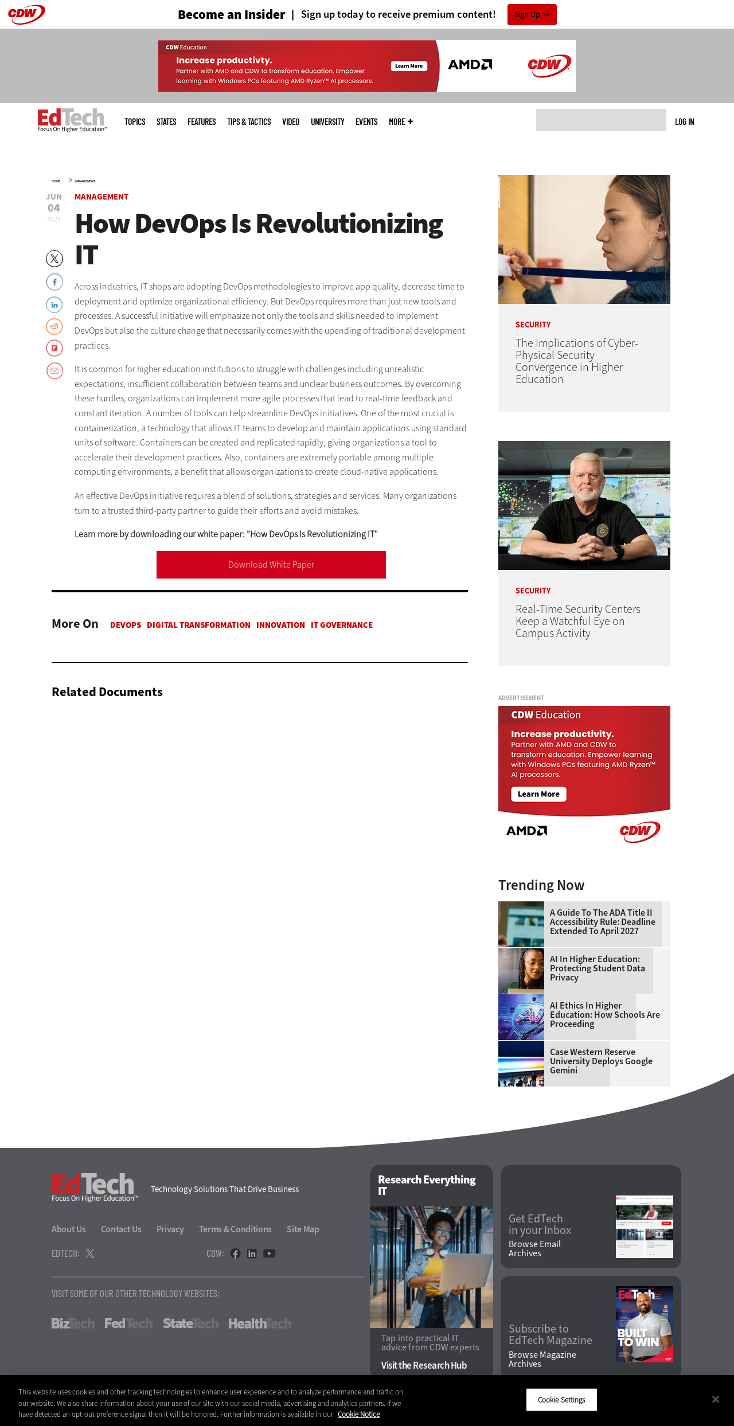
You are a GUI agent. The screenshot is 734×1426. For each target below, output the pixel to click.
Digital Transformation (199, 625)
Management (85, 181)
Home (56, 181)
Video (290, 122)
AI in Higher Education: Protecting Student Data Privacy (597, 968)
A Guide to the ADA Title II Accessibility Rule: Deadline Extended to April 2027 (602, 922)
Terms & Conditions (235, 1229)
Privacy (170, 1229)
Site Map (303, 1229)
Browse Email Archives (535, 1249)
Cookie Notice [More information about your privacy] (359, 1414)
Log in (684, 121)
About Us (69, 1229)
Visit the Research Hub (424, 1365)
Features (202, 122)
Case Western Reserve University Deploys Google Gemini (601, 1061)
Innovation (280, 625)
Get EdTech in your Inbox (540, 1224)
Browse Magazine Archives (542, 1359)
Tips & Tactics (249, 122)
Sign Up (527, 14)
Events (366, 122)
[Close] (715, 1399)
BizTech (73, 1323)
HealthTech (260, 1323)
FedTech (129, 1323)
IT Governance (342, 625)
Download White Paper (271, 564)
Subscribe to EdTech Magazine (550, 1334)
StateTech (190, 1323)
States (166, 122)
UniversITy (327, 122)
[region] (367, 1400)
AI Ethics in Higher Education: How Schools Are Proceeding (605, 1015)
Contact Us (121, 1229)
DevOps (125, 625)
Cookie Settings (561, 1399)
